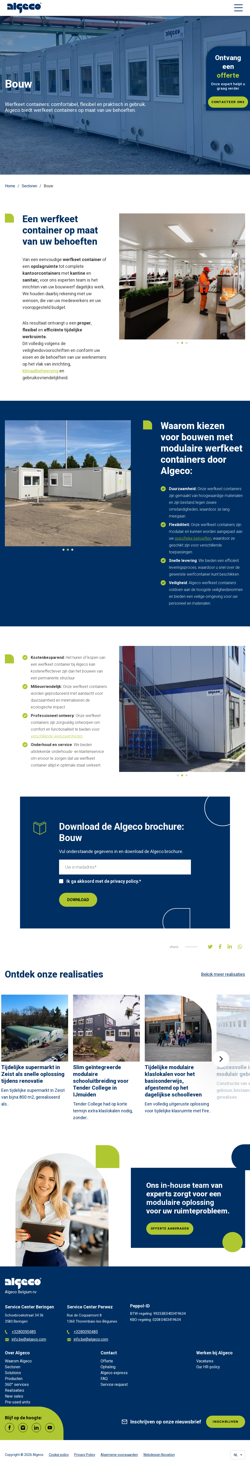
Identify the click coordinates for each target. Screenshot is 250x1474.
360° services (17, 1384)
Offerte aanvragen (177, 1228)
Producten (13, 1378)
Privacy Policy (84, 1455)
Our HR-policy (208, 1367)
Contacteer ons (228, 102)
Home (10, 186)
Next (221, 1059)
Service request (114, 1384)
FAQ (104, 1378)
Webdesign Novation (159, 1455)
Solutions (13, 1372)
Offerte (107, 1361)
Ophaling (108, 1367)
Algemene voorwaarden (119, 1455)
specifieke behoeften (193, 538)
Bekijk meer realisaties (223, 974)
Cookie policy (59, 1455)
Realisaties (14, 1390)
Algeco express (114, 1372)
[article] (34, 1052)
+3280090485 (20, 1332)
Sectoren (29, 186)
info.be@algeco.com (25, 1339)
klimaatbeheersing (40, 370)
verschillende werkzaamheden (57, 736)
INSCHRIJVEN (222, 1423)
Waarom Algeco (18, 1361)
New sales (14, 1396)
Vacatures (204, 1361)
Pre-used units (17, 1402)
